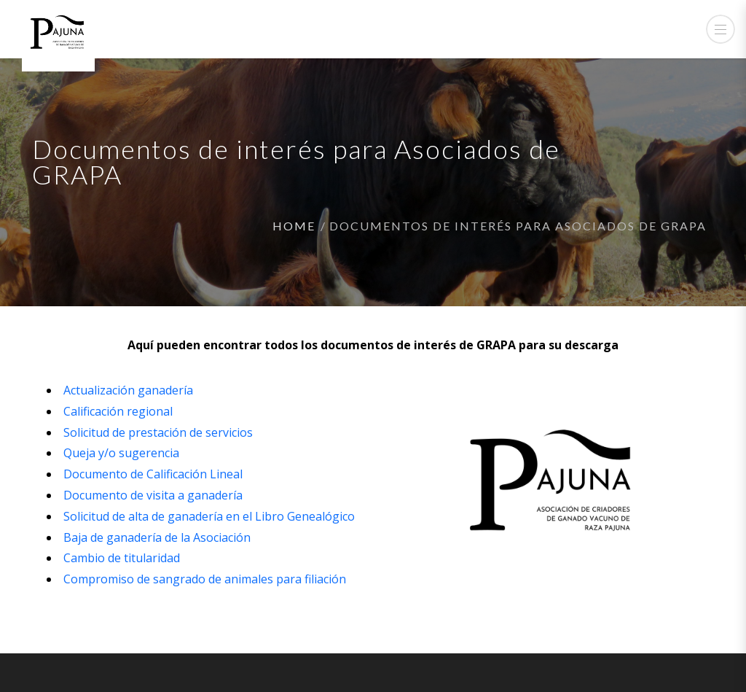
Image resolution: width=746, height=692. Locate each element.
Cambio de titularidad (121, 558)
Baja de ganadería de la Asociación (157, 537)
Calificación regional (118, 411)
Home (293, 226)
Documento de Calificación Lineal (153, 474)
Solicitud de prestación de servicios (158, 432)
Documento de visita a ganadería (153, 495)
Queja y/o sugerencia (121, 453)
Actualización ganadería (128, 390)
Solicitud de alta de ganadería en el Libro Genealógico (209, 516)
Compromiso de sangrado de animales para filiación (204, 579)
